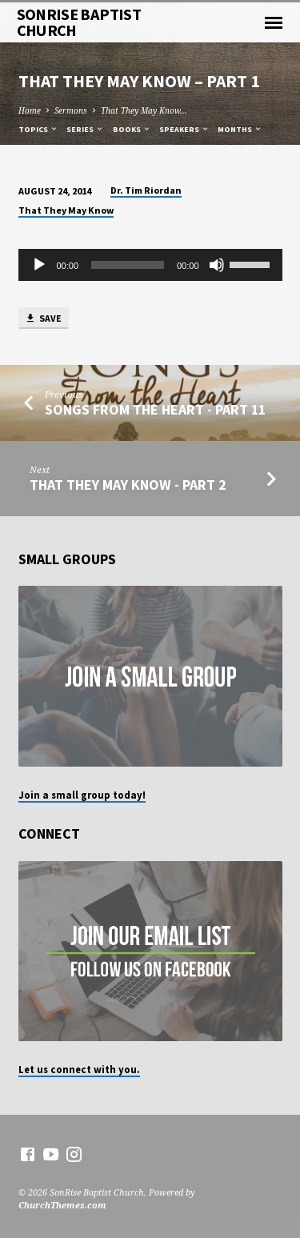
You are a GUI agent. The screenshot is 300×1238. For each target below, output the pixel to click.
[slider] (127, 265)
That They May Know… (144, 110)
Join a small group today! (82, 794)
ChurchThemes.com (62, 1205)
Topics (38, 129)
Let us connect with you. (79, 1069)
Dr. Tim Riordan (146, 190)
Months (240, 129)
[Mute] (217, 265)
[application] (150, 265)
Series (85, 129)
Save (43, 319)
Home (29, 110)
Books (132, 129)
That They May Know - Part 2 (128, 484)
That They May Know (66, 210)
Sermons (70, 110)
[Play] (39, 265)
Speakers (184, 129)
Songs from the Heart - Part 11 (155, 409)
